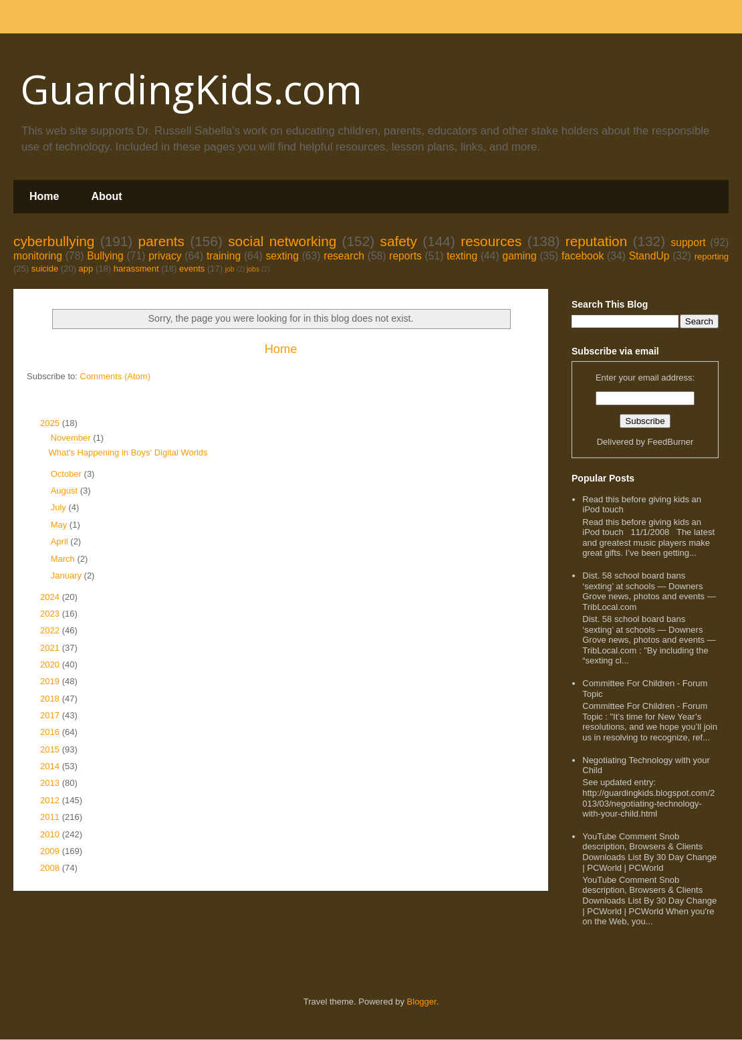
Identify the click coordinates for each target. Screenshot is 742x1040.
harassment (136, 269)
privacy (164, 256)
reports (405, 256)
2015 (51, 749)
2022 (51, 630)
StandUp (649, 256)
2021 (51, 648)
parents (161, 241)
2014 (51, 766)
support (687, 242)
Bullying (105, 256)
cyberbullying (53, 241)
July (60, 507)
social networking (282, 241)
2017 (51, 715)
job (230, 269)
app (86, 269)
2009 (51, 851)
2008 (51, 868)
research (344, 256)
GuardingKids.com (191, 89)
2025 (51, 423)
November (72, 438)
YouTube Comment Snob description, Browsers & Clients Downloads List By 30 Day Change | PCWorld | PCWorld (649, 852)
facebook (583, 256)
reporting (712, 256)
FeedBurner (671, 442)
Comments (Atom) (115, 376)
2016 (51, 732)
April (61, 541)
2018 (51, 699)
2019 (51, 681)
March (64, 559)
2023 (51, 614)
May (60, 525)
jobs (253, 269)
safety (398, 241)
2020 (51, 664)
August (65, 491)
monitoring (37, 256)
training (224, 256)
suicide (44, 269)
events (192, 269)
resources (491, 241)
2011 (51, 817)
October (67, 474)
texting (462, 256)
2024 (51, 597)
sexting (281, 256)
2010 (51, 834)
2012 (51, 800)
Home (44, 196)
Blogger (422, 1002)
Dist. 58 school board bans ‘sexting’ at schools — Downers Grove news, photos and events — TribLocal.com (648, 591)
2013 (51, 783)
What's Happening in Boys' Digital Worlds (127, 452)
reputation (597, 241)
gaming (519, 256)
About (106, 196)
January (67, 575)
